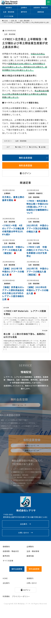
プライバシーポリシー (21, 596)
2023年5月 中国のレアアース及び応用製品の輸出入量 (37, 228)
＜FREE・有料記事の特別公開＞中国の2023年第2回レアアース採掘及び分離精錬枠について (37, 207)
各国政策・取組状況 (41, 7)
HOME (5, 578)
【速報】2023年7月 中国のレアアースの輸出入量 (13, 271)
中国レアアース (22, 147)
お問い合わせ (23, 533)
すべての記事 (8, 16)
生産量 (43, 147)
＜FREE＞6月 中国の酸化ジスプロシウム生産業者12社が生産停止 (37, 252)
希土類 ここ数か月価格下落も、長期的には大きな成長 (25, 336)
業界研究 (24, 12)
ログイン (26, 173)
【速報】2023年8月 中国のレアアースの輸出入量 (37, 290)
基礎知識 (40, 12)
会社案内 (23, 524)
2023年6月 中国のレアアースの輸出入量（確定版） (13, 250)
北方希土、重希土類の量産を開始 (13, 199)
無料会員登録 (25, 157)
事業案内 (30, 578)
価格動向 (9, 7)
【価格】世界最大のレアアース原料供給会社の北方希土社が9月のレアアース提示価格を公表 (13, 293)
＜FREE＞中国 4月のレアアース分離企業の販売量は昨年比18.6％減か (13, 230)
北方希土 (34, 147)
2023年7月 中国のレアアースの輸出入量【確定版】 (37, 271)
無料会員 (17, 569)
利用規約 (6, 596)
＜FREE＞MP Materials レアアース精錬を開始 (25, 313)
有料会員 (34, 569)
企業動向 (24, 7)
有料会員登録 (25, 165)
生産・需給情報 (8, 12)
